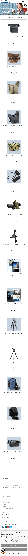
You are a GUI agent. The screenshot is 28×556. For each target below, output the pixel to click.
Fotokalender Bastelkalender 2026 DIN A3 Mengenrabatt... (14, 274)
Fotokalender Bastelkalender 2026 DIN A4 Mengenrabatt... (14, 304)
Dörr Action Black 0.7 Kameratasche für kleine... (14, 422)
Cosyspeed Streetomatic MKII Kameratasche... (14, 36)
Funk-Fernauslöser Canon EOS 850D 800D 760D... (14, 184)
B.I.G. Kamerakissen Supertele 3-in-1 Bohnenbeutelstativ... (14, 215)
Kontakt (4, 483)
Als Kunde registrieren (8, 502)
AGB (4, 489)
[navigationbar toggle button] (26, 1)
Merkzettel (5, 506)
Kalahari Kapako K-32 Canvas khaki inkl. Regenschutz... (14, 155)
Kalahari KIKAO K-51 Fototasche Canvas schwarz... (14, 125)
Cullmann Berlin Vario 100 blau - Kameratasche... (14, 392)
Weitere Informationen (14, 553)
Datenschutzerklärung (15, 543)
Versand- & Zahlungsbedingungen (10, 485)
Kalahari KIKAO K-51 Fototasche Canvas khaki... (14, 96)
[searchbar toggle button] (19, 1)
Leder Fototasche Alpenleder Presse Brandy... (14, 66)
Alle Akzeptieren (14, 545)
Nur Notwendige (14, 549)
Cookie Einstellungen (7, 496)
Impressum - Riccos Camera (9, 481)
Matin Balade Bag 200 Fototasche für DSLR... (14, 451)
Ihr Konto (5, 504)
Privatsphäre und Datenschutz (9, 491)
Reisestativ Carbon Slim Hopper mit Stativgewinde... (14, 362)
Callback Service (6, 494)
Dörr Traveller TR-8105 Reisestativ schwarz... (14, 333)
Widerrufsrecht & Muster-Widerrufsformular (12, 487)
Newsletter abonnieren (8, 508)
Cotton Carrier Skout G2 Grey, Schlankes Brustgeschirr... (14, 244)
